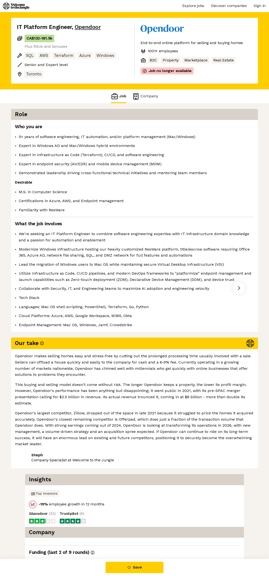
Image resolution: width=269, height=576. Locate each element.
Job (118, 96)
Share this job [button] (30, 442)
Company (145, 96)
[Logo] (16, 6)
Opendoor (88, 27)
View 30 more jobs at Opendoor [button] (80, 442)
